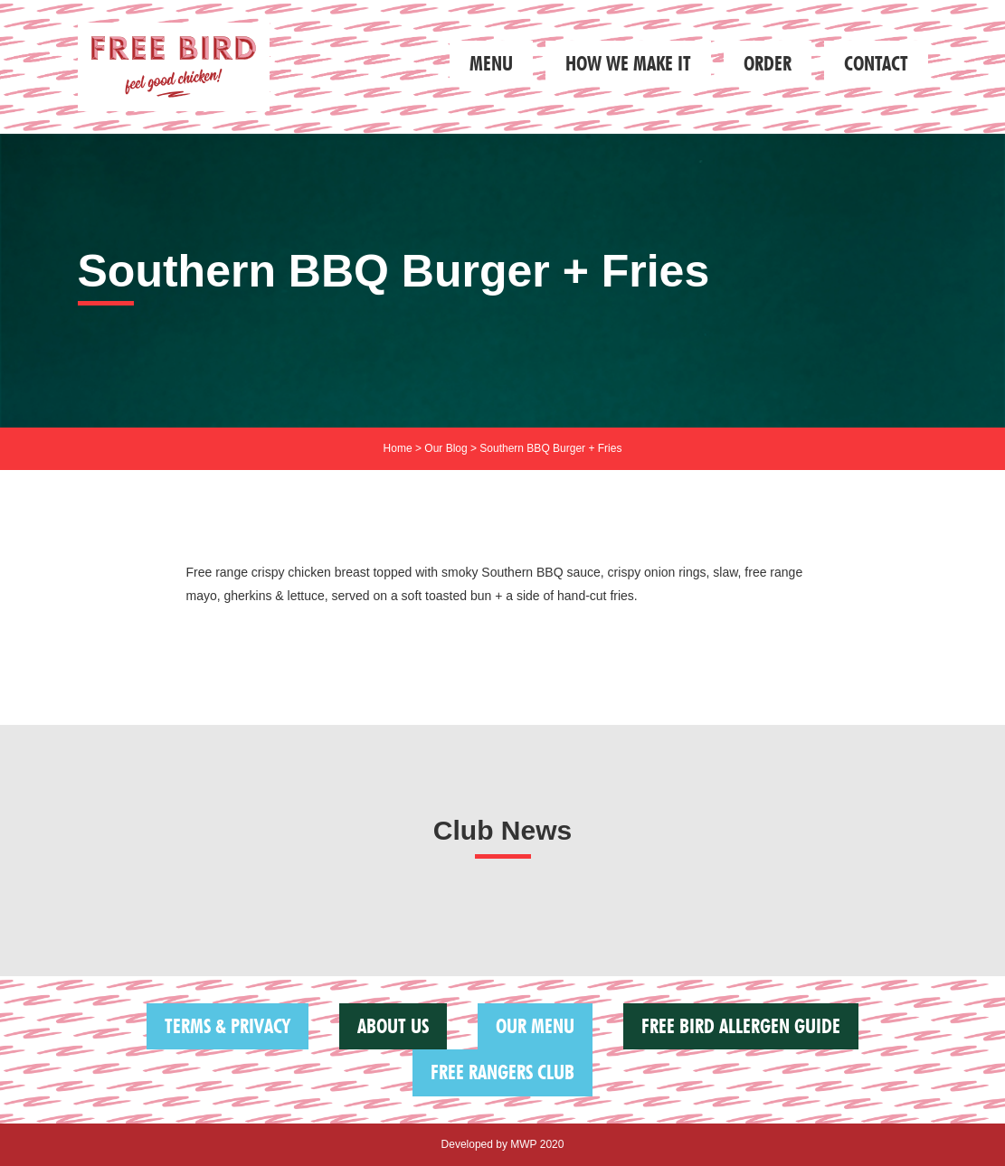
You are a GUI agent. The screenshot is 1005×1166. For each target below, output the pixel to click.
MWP (523, 1144)
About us (393, 1026)
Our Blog (445, 448)
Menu (491, 63)
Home (398, 448)
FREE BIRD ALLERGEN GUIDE (740, 1026)
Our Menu (535, 1026)
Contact (876, 63)
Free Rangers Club (502, 1072)
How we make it (628, 63)
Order (768, 63)
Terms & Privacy (227, 1026)
